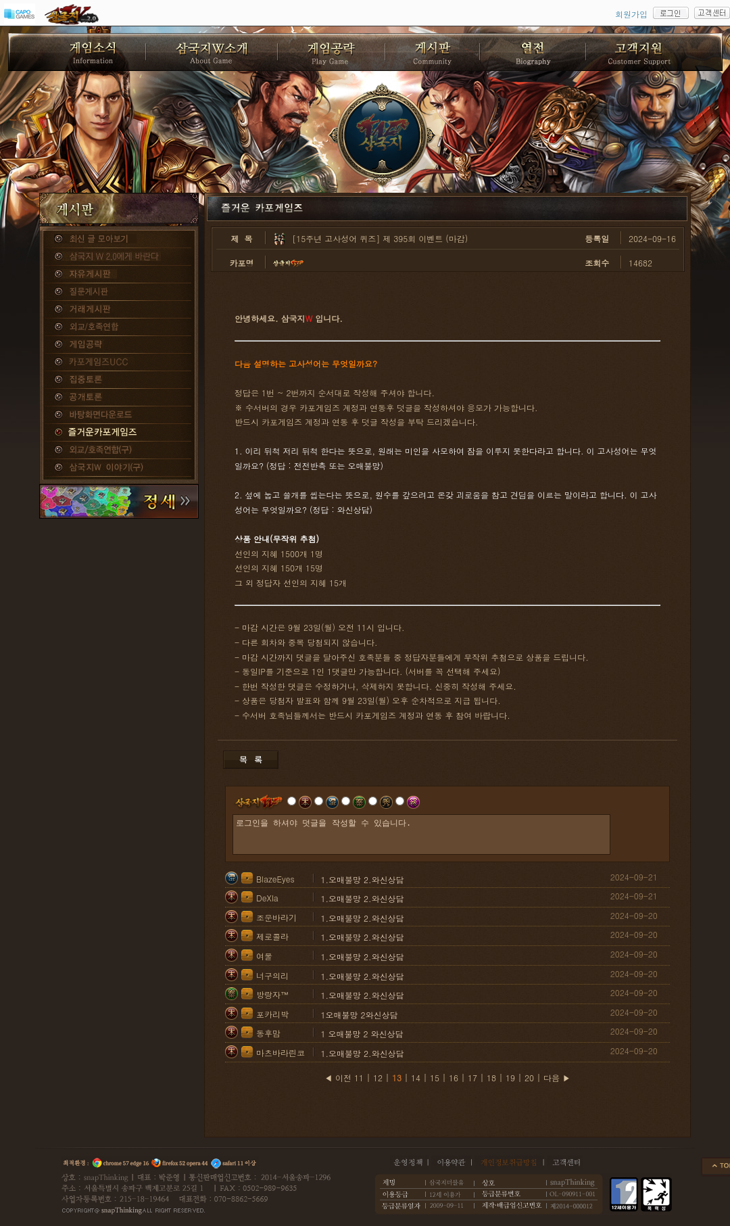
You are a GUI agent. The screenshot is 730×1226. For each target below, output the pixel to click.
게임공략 (119, 345)
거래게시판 (119, 310)
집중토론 (119, 380)
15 (434, 1077)
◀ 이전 (337, 1077)
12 (378, 1077)
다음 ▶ (556, 1077)
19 (510, 1077)
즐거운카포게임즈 (119, 433)
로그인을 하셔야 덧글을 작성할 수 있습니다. (421, 834)
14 (415, 1077)
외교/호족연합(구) (119, 450)
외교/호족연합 (119, 327)
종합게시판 (119, 239)
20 (529, 1077)
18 (491, 1077)
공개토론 (119, 397)
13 (397, 1077)
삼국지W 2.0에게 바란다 (119, 257)
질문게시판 (119, 292)
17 (472, 1077)
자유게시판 (119, 274)
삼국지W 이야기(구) (119, 468)
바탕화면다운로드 (119, 415)
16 (453, 1077)
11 (359, 1077)
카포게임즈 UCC (119, 362)
